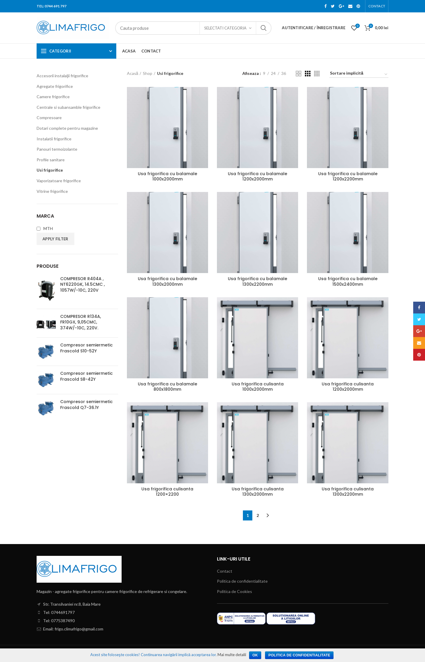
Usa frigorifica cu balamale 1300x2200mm (257, 281)
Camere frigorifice (53, 96)
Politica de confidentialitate (242, 581)
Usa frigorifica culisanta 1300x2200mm (348, 491)
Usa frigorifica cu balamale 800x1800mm (167, 386)
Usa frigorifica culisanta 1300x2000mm (258, 491)
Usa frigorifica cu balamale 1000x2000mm (167, 176)
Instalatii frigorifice (54, 138)
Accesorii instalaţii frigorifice (62, 75)
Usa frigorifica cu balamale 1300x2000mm (167, 281)
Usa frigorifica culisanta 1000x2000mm (258, 386)
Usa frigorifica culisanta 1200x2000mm (348, 386)
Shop (147, 73)
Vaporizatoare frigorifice (59, 180)
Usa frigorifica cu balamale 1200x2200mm (347, 176)
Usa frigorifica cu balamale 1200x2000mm (257, 176)
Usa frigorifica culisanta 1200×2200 (167, 491)
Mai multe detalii (232, 654)
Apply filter (55, 238)
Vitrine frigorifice (52, 191)
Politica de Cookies (234, 591)
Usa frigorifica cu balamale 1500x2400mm (347, 281)
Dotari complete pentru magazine (67, 128)
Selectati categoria (225, 28)
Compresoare (49, 117)
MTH (45, 228)
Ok (255, 655)
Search (263, 28)
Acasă (132, 73)
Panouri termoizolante (57, 149)
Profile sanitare (51, 159)
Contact (224, 571)
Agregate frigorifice (55, 86)
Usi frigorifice (50, 170)
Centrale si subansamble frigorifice (68, 107)
